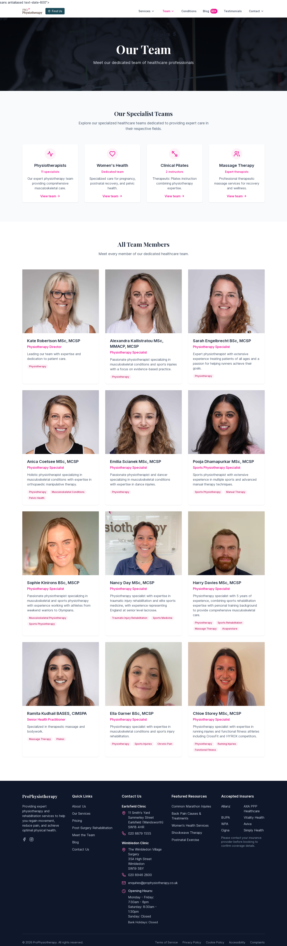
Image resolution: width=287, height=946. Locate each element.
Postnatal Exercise (185, 840)
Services (146, 11)
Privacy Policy (192, 942)
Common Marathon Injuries (191, 806)
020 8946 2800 (140, 875)
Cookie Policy (215, 942)
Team (168, 11)
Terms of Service (166, 942)
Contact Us (80, 849)
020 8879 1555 (139, 833)
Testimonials (233, 11)
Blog (210, 11)
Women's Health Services (190, 825)
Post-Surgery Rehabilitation (92, 828)
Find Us (55, 11)
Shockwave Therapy (187, 833)
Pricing (77, 821)
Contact (256, 11)
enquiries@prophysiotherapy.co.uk (153, 883)
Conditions (189, 11)
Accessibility (237, 942)
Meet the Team (83, 835)
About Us (79, 806)
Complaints (257, 942)
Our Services (81, 813)
